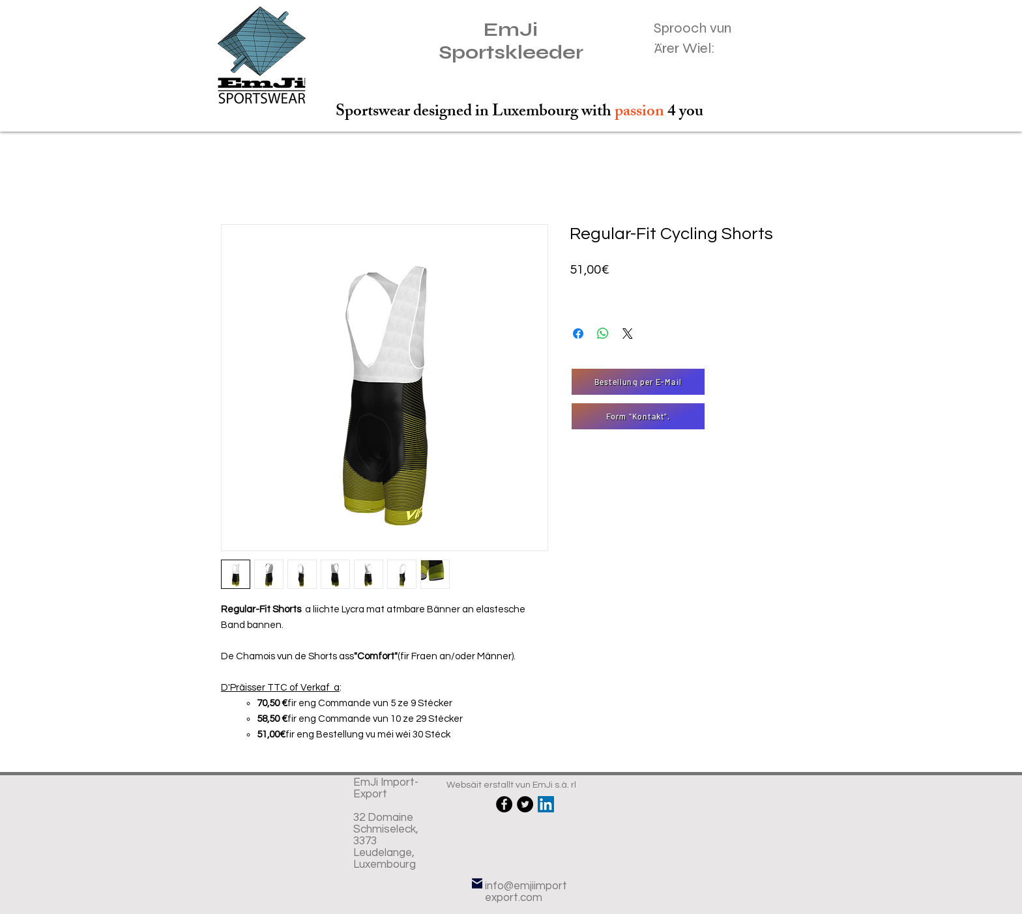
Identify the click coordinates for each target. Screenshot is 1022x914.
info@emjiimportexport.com (526, 892)
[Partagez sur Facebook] (578, 333)
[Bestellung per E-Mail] (638, 382)
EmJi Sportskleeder (511, 41)
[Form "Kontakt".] (638, 416)
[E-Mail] (477, 883)
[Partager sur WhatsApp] (603, 333)
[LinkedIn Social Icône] (546, 804)
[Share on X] (627, 333)
